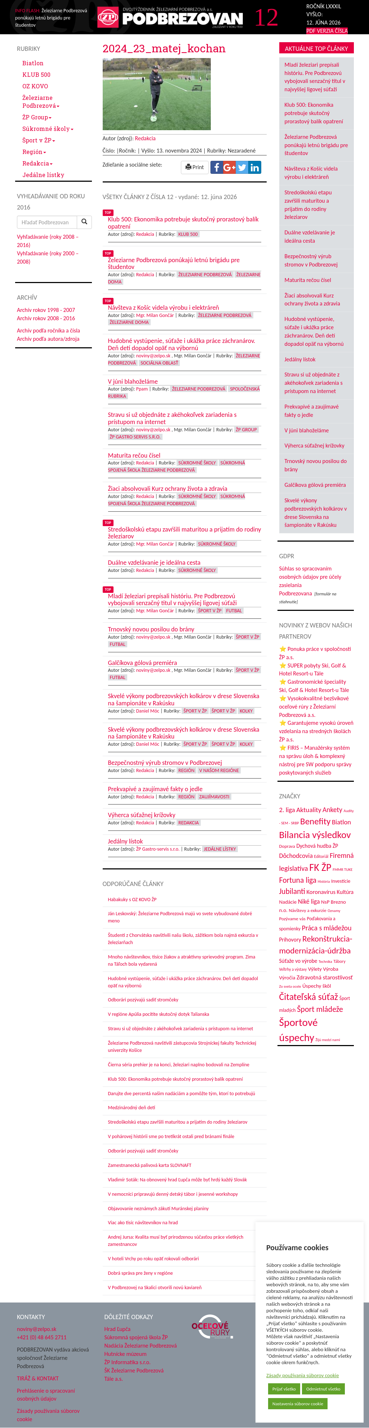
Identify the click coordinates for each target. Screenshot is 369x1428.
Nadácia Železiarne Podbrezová (141, 1345)
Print (195, 167)
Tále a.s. (114, 1378)
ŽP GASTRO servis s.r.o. (135, 437)
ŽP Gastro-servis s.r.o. (158, 849)
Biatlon (33, 63)
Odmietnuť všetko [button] (323, 1389)
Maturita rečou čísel (308, 280)
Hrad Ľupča (118, 1329)
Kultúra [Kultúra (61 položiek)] (345, 892)
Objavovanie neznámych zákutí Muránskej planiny (158, 1209)
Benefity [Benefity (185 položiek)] (315, 821)
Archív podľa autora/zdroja (48, 338)
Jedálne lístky (43, 174)
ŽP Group (37, 117)
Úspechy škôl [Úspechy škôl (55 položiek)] (316, 986)
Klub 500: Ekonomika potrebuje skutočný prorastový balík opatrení (175, 1079)
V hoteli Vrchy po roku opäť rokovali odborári (153, 1259)
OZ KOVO (35, 86)
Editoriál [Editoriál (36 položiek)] (321, 856)
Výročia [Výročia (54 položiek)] (287, 977)
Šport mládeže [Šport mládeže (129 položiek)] (320, 1009)
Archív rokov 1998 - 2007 (46, 310)
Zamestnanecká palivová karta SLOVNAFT (150, 1165)
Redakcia (37, 163)
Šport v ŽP (38, 140)
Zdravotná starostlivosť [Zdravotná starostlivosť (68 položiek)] (325, 977)
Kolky (246, 711)
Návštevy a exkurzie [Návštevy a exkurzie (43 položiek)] (307, 910)
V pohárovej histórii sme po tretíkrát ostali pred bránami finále (171, 1136)
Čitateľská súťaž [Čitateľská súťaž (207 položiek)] (308, 996)
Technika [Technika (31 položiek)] (325, 961)
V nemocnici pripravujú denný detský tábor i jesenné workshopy (173, 1194)
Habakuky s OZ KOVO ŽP (132, 899)
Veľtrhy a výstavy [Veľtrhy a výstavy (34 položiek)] (293, 969)
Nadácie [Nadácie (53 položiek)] (288, 902)
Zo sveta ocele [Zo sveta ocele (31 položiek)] (290, 986)
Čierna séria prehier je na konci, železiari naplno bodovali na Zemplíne (178, 1065)
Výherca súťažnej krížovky (314, 445)
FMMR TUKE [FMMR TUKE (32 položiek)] (342, 869)
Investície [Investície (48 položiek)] (340, 881)
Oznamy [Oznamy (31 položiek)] (334, 910)
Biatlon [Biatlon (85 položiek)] (341, 822)
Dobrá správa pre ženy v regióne (140, 1273)
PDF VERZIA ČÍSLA (327, 30)
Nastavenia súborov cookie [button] (297, 1403)
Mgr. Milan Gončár (155, 315)
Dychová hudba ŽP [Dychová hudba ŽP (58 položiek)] (317, 845)
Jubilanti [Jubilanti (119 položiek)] (292, 891)
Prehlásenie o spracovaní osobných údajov (46, 1394)
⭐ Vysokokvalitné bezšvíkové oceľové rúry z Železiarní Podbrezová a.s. (314, 706)
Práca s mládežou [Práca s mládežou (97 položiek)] (327, 928)
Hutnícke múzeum (126, 1353)
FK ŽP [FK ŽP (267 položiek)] (320, 867)
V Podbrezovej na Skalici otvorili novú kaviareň (155, 1287)
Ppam (142, 389)
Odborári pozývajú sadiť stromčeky (143, 1000)
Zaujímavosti (214, 797)
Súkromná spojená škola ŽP (136, 1337)
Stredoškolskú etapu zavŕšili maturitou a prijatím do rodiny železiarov (178, 1122)
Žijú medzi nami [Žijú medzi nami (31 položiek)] (328, 1039)
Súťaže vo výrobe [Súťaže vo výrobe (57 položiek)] (298, 960)
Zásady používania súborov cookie (302, 1375)
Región (34, 151)
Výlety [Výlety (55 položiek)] (315, 969)
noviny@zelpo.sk (153, 356)
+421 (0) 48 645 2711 (42, 1337)
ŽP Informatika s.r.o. (128, 1362)
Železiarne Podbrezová (40, 101)
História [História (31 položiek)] (324, 881)
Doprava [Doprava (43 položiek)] (287, 846)
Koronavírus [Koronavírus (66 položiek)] (321, 891)
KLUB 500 (36, 74)
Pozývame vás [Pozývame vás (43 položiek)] (292, 919)
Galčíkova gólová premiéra (315, 484)
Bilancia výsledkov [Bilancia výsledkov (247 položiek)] (315, 835)
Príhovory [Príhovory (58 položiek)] (290, 939)
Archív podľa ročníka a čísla (48, 330)
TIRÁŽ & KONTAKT (38, 1378)
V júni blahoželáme (307, 430)
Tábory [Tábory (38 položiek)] (339, 961)
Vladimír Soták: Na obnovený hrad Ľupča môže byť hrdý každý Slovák (177, 1180)
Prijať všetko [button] (284, 1389)
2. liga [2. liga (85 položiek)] (287, 810)
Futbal (234, 611)
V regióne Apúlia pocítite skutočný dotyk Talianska (158, 1014)
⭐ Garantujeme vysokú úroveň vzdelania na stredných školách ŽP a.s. (316, 731)
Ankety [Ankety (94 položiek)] (332, 809)
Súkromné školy (48, 128)
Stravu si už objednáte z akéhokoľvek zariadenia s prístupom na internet (180, 1029)
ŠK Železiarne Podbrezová (134, 1370)
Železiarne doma (129, 322)
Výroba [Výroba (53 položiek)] (330, 969)
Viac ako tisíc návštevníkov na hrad (143, 1223)
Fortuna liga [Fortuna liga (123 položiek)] (298, 880)
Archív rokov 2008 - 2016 (46, 318)
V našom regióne (219, 770)
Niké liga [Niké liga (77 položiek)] (309, 901)
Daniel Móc (147, 711)
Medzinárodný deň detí (131, 1108)
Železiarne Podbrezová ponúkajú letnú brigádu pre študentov (316, 145)
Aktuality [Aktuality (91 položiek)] (308, 810)
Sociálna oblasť (159, 363)
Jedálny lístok (300, 359)
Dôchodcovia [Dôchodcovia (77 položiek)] (296, 856)
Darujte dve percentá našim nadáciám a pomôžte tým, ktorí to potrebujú (181, 1093)
